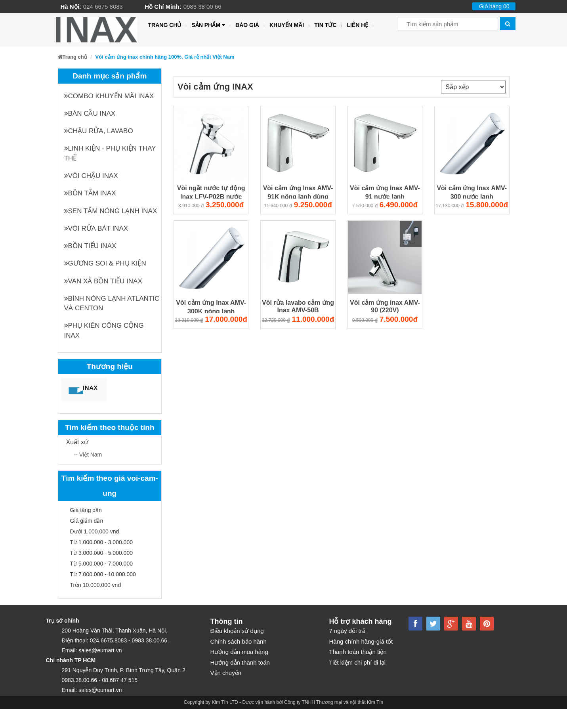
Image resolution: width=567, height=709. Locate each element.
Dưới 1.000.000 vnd (94, 531)
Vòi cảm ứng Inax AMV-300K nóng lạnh (211, 306)
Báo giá (247, 25)
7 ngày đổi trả (347, 630)
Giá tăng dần (86, 510)
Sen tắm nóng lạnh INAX (110, 211)
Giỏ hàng (494, 6)
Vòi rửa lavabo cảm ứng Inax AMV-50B (298, 306)
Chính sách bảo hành (238, 641)
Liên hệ (357, 25)
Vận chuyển (226, 672)
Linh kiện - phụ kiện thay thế (110, 153)
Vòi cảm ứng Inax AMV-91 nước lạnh (385, 192)
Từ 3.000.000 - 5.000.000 (101, 553)
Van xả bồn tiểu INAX (103, 281)
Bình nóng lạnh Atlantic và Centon (112, 303)
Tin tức (325, 25)
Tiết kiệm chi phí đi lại (357, 662)
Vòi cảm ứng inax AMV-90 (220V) (385, 306)
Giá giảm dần (86, 521)
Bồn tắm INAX (90, 193)
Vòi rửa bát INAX (96, 228)
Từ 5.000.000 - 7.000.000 (101, 563)
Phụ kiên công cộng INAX (104, 330)
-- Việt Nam (88, 454)
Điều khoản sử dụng (237, 630)
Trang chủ (164, 25)
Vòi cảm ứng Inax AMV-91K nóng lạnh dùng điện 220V (298, 192)
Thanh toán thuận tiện (358, 651)
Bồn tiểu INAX (90, 246)
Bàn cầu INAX (90, 113)
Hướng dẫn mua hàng (239, 651)
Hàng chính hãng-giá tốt (361, 641)
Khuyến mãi (286, 25)
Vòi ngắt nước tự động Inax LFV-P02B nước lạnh (211, 192)
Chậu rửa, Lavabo (98, 131)
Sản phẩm (208, 25)
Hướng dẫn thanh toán (240, 662)
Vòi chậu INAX (91, 176)
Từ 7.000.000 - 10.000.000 (103, 574)
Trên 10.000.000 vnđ (95, 585)
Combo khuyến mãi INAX (109, 96)
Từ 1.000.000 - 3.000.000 (101, 542)
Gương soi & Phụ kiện (105, 263)
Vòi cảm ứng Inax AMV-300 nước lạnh (472, 192)
